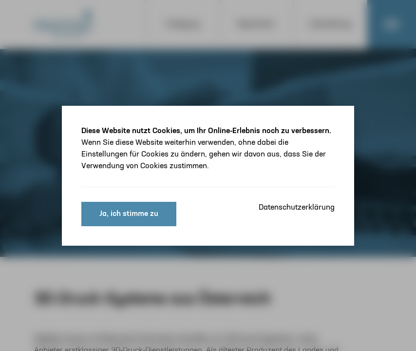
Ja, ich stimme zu (128, 214)
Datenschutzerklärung (297, 208)
